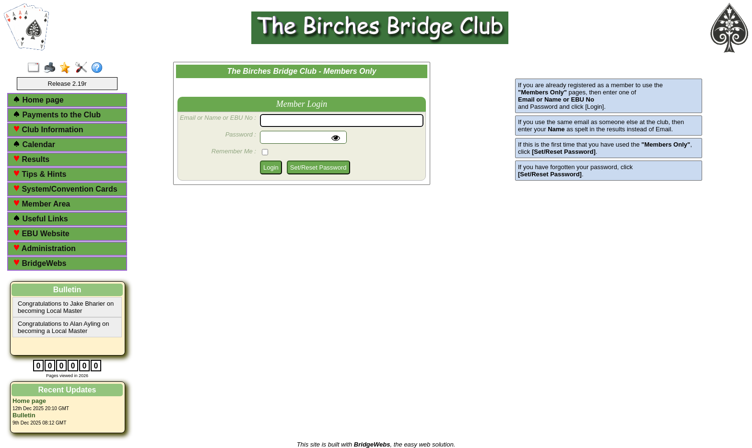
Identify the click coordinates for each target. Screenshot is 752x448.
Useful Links (40, 219)
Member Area (41, 204)
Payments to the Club (57, 115)
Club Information (48, 130)
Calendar (34, 144)
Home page (38, 100)
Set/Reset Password (318, 167)
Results (31, 159)
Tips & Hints (40, 174)
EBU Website (41, 234)
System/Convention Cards (65, 189)
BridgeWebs (40, 263)
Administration (44, 248)
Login (271, 167)
